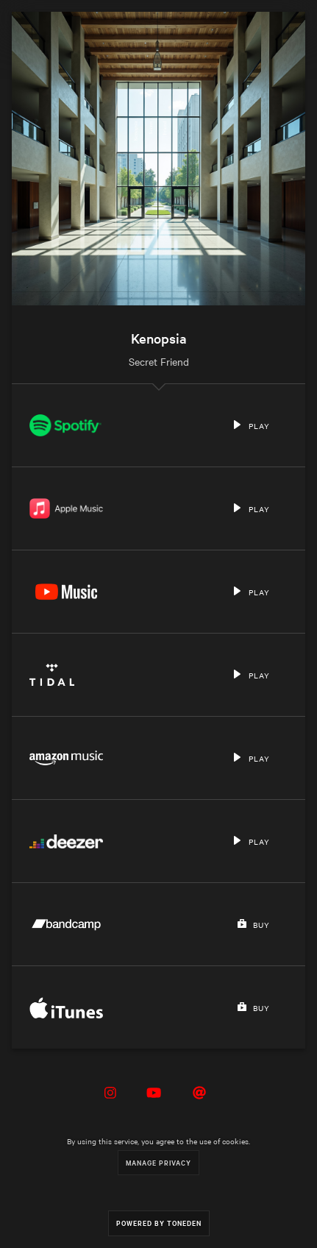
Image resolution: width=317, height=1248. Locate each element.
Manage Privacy (158, 1162)
